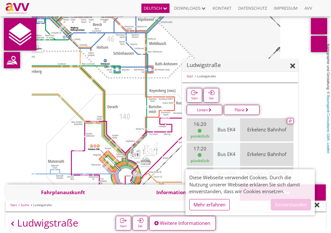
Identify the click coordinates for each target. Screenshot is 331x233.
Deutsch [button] (155, 8)
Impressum (286, 8)
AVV (308, 8)
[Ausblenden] (292, 66)
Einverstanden (291, 204)
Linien (204, 110)
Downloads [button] (190, 8)
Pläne (241, 110)
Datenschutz (252, 8)
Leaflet (328, 148)
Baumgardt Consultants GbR (328, 118)
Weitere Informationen (182, 223)
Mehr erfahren (209, 204)
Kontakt (222, 8)
